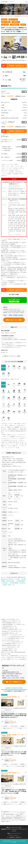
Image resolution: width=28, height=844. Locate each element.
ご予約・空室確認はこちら (15, 681)
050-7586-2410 (16, 315)
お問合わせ (18, 837)
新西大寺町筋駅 (21, 478)
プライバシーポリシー (14, 835)
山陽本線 (10, 490)
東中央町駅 (20, 486)
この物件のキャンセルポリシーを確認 (11, 356)
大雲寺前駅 (20, 482)
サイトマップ (17, 833)
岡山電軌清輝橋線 (12, 478)
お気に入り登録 (15, 294)
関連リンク (10, 833)
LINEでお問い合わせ (14, 300)
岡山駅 (15, 490)
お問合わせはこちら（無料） (14, 320)
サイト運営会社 (10, 837)
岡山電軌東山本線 (12, 475)
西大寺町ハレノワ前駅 (14, 579)
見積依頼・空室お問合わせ (16, 66)
